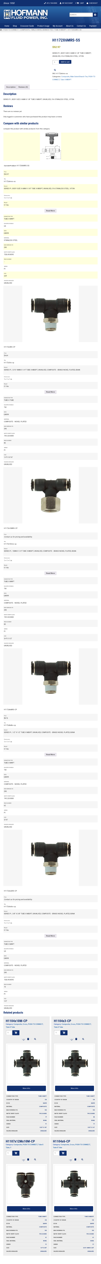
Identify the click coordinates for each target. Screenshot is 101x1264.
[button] (23, 1040)
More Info (26, 1088)
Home (7, 26)
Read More (50, 211)
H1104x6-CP (61, 1141)
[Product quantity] (55, 62)
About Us (69, 26)
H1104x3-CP (62, 1021)
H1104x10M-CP (16, 1021)
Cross (25, 1024)
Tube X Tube (10, 1027)
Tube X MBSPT (60, 30)
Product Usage (43, 26)
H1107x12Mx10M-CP (20, 1141)
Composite (25, 30)
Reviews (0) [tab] (23, 87)
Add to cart (65, 62)
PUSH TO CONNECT (11, 30)
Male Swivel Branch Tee (42, 30)
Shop (15, 26)
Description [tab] (11, 87)
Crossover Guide (27, 26)
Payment (92, 26)
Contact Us (81, 26)
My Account (58, 26)
